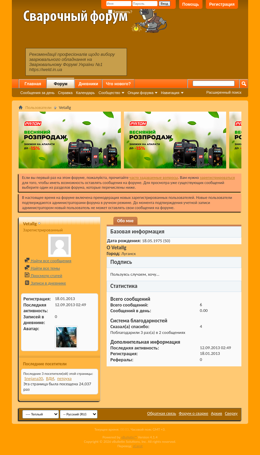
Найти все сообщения (47, 260)
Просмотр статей (43, 275)
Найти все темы (42, 268)
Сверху (231, 413)
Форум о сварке (193, 413)
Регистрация (222, 4)
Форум (60, 84)
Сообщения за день (37, 93)
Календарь (85, 93)
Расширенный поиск (223, 92)
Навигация (170, 93)
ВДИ (50, 378)
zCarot (138, 446)
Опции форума (140, 93)
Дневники (88, 84)
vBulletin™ (129, 437)
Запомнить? (120, 12)
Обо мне (125, 220)
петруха (64, 378)
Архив (216, 413)
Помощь (190, 4)
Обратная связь (161, 413)
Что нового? (118, 84)
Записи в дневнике (45, 283)
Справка (65, 93)
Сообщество (109, 93)
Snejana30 (33, 378)
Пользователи (38, 107)
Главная (33, 84)
